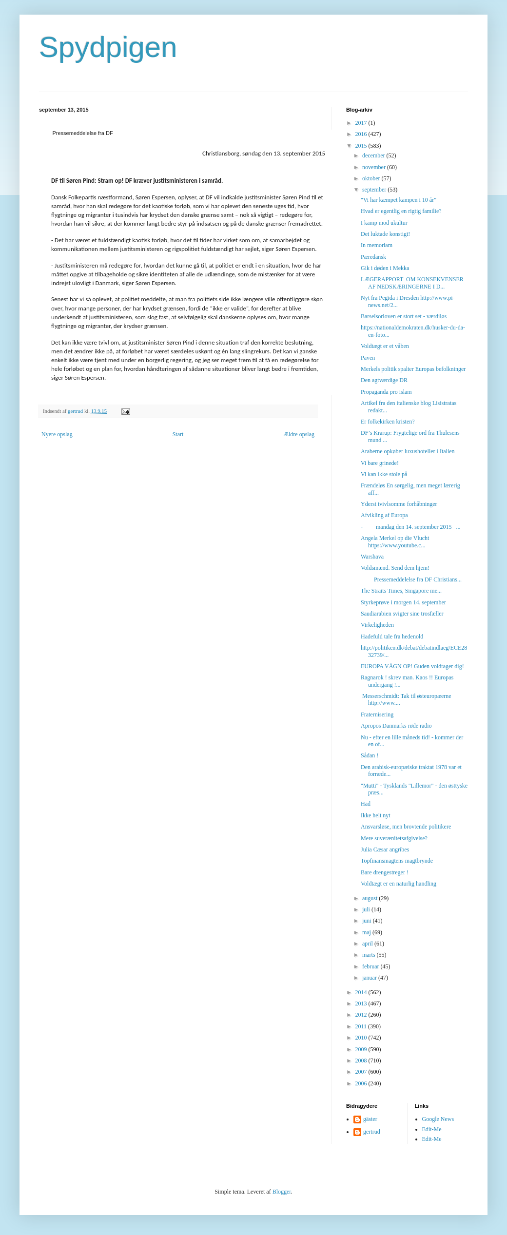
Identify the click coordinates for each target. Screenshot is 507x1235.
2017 (362, 122)
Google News (438, 1119)
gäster (370, 1119)
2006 (362, 1083)
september (375, 189)
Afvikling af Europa (384, 515)
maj (367, 932)
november (374, 167)
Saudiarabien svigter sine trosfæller (402, 613)
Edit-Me (432, 1129)
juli (366, 909)
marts (369, 954)
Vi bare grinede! (380, 463)
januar (370, 977)
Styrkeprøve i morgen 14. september (403, 602)
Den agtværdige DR (384, 380)
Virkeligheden (377, 624)
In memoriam (376, 245)
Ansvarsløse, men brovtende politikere (406, 826)
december (374, 155)
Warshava (372, 556)
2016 (362, 134)
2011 (362, 1026)
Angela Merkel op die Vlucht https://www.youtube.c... (395, 541)
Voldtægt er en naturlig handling (398, 883)
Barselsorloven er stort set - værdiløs (404, 316)
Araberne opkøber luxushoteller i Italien (408, 451)
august (370, 898)
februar (371, 966)
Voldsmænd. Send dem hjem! (395, 567)
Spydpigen (108, 47)
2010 (362, 1037)
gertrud (371, 1131)
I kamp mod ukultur (384, 222)
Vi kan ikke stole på (384, 474)
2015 (362, 145)
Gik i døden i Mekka (385, 268)
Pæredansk (373, 256)
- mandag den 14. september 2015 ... (411, 526)
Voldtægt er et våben (385, 346)
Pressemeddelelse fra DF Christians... (411, 579)
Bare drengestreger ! (385, 872)
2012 (362, 1014)
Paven (368, 357)
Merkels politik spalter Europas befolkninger (413, 369)
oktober (372, 178)
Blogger (282, 1191)
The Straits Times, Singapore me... (401, 590)
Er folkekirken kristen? (388, 421)
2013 (362, 1003)
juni (367, 920)
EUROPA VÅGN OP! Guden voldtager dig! (412, 666)
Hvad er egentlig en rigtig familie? (401, 211)
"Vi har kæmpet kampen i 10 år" (398, 199)
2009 (362, 1049)
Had (365, 803)
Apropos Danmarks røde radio (396, 725)
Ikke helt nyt (375, 815)
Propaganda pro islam (386, 391)
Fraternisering (377, 714)
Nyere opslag (57, 434)
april (368, 943)
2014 (362, 992)
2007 (362, 1071)
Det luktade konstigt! (385, 234)
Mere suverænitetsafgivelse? (394, 838)
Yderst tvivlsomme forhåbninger (399, 504)
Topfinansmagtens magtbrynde (397, 860)
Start (178, 434)
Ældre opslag (298, 434)
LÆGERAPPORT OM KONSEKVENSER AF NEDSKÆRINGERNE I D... (412, 282)
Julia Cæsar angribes (385, 849)
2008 (362, 1060)
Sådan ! (369, 755)
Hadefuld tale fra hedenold (392, 636)
